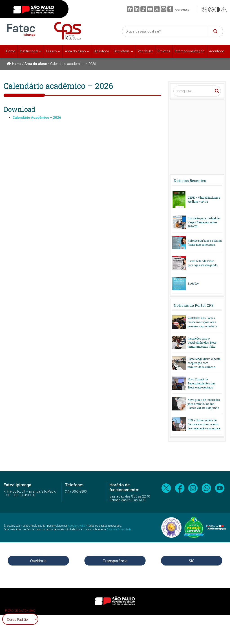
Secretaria (122, 51)
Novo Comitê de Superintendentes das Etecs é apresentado (201, 383)
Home (10, 51)
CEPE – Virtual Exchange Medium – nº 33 (204, 199)
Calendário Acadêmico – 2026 (37, 118)
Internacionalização (189, 51)
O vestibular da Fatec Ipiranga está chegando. (203, 263)
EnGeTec (193, 283)
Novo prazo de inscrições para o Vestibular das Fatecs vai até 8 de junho (204, 404)
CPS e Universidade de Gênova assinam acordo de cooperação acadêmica (204, 424)
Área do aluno (75, 51)
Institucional (29, 51)
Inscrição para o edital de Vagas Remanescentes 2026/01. (203, 222)
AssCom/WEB (76, 525)
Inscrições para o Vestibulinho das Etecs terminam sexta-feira (202, 342)
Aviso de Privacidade (119, 529)
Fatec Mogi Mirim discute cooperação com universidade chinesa (204, 363)
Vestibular (145, 51)
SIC (191, 560)
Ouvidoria (38, 560)
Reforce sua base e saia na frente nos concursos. (205, 242)
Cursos (51, 51)
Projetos (163, 51)
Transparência (115, 560)
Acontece (216, 51)
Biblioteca (101, 51)
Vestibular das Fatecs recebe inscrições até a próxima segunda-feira (202, 322)
